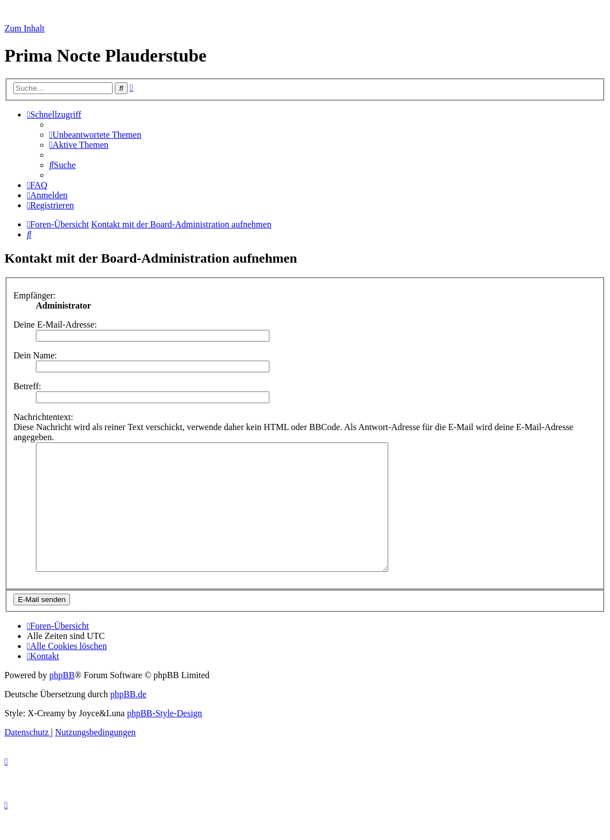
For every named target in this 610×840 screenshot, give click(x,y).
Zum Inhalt (24, 28)
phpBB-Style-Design (164, 738)
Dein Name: (35, 355)
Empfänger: (34, 295)
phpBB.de (128, 719)
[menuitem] (95, 134)
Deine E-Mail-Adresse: (55, 324)
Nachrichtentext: (43, 417)
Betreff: (27, 386)
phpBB (61, 700)
